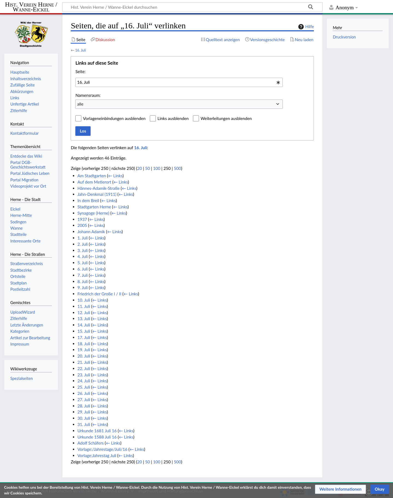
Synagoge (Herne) (93, 213)
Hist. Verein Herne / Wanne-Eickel (31, 7)
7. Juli (83, 275)
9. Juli (83, 287)
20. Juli (84, 355)
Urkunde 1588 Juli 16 (97, 436)
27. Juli (84, 399)
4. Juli (83, 256)
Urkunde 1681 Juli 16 (97, 430)
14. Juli (84, 324)
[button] (340, 489)
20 (139, 168)
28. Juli (84, 405)
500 (177, 168)
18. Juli (84, 343)
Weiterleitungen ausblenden (226, 118)
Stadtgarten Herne (94, 206)
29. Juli (84, 411)
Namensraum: (87, 95)
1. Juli (83, 237)
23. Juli (84, 374)
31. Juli (84, 424)
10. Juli (84, 300)
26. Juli (84, 393)
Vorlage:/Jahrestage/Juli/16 (102, 449)
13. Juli (84, 318)
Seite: (80, 71)
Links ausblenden (173, 118)
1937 (82, 219)
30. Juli (84, 418)
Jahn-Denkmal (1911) (97, 194)
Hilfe (305, 26)
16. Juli (80, 50)
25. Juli (84, 387)
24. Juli (84, 380)
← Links (115, 175)
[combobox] (179, 82)
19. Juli (84, 349)
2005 (82, 225)
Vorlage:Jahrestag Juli (97, 455)
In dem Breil (88, 200)
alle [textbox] (80, 103)
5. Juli (83, 262)
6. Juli (83, 268)
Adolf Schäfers (91, 442)
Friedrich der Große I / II (99, 293)
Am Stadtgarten (92, 175)
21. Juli (84, 362)
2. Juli (83, 244)
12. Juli (84, 312)
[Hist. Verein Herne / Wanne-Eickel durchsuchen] (192, 6)
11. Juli (84, 306)
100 (156, 168)
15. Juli (84, 331)
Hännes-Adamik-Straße (99, 188)
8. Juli (83, 281)
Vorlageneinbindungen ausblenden (114, 118)
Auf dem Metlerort (94, 181)
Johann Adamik (91, 231)
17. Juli (84, 337)
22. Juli (84, 368)
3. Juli (83, 250)
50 (147, 168)
